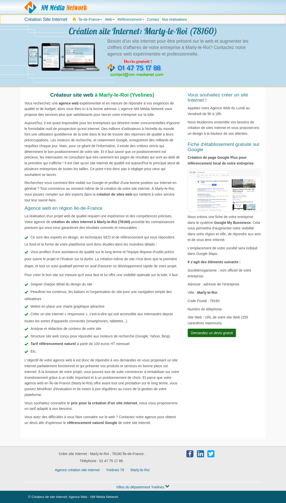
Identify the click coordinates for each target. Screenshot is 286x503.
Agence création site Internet (56, 7)
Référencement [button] (131, 19)
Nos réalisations (174, 19)
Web (110, 19)
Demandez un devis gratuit (212, 333)
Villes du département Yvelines (143, 487)
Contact (153, 19)
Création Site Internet (45, 19)
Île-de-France (91, 20)
